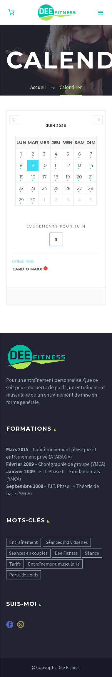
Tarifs (15, 564)
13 (79, 165)
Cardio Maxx (27, 269)
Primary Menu (100, 12)
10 (44, 165)
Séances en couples (28, 553)
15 (21, 177)
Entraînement (23, 542)
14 (91, 165)
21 (91, 177)
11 (56, 165)
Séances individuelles (67, 542)
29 (21, 200)
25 (56, 188)
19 (68, 177)
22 (21, 188)
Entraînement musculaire (54, 564)
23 (33, 188)
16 (33, 177)
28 (90, 188)
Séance (92, 553)
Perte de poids (23, 575)
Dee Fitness (66, 553)
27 (79, 188)
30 (33, 200)
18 (56, 177)
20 (79, 177)
